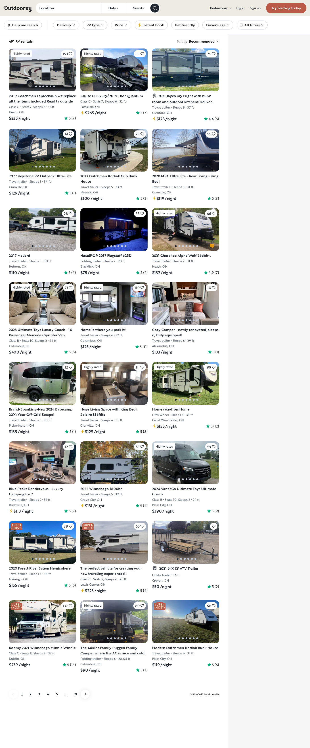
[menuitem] (220, 8)
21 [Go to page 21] (75, 694)
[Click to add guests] (138, 8)
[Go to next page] (85, 694)
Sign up (255, 8)
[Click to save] (67, 53)
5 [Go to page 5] (57, 694)
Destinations (220, 8)
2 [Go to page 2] (30, 694)
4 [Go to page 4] (48, 694)
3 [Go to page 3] (39, 694)
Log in (240, 8)
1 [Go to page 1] (22, 694)
